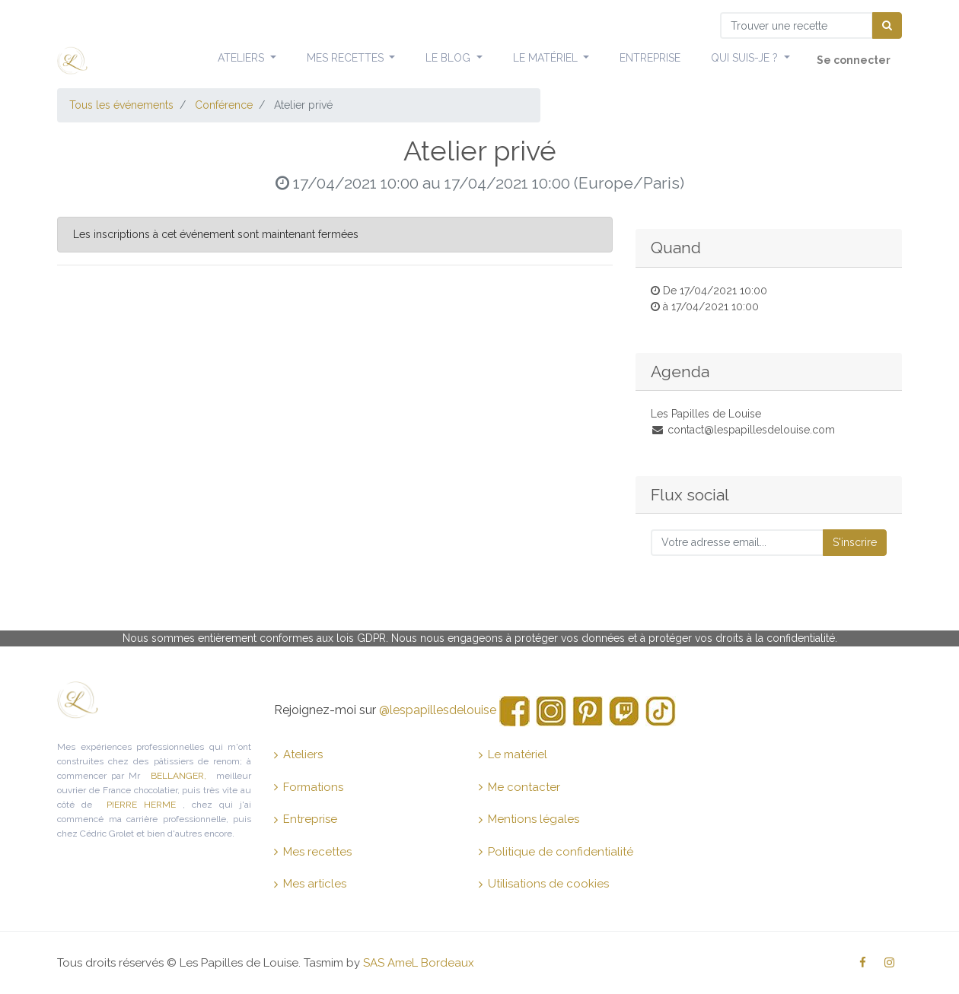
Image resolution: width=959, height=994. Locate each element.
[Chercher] (887, 25)
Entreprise (305, 819)
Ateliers (298, 754)
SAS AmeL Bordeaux (418, 963)
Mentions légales (529, 819)
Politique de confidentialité (556, 852)
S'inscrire (855, 542)
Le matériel (513, 754)
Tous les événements (121, 105)
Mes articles (310, 884)
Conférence (224, 105)
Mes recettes (313, 852)
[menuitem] (650, 58)
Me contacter (519, 787)
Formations (308, 787)
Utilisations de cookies (544, 884)
